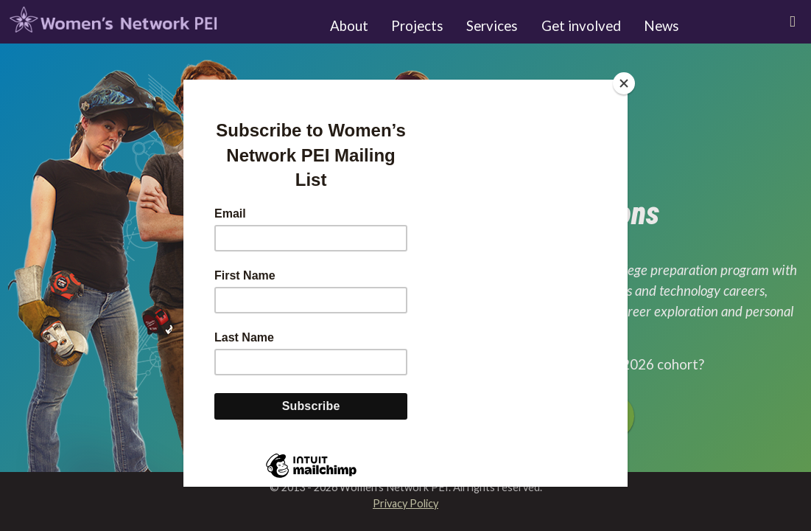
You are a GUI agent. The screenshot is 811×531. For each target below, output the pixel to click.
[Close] (624, 83)
